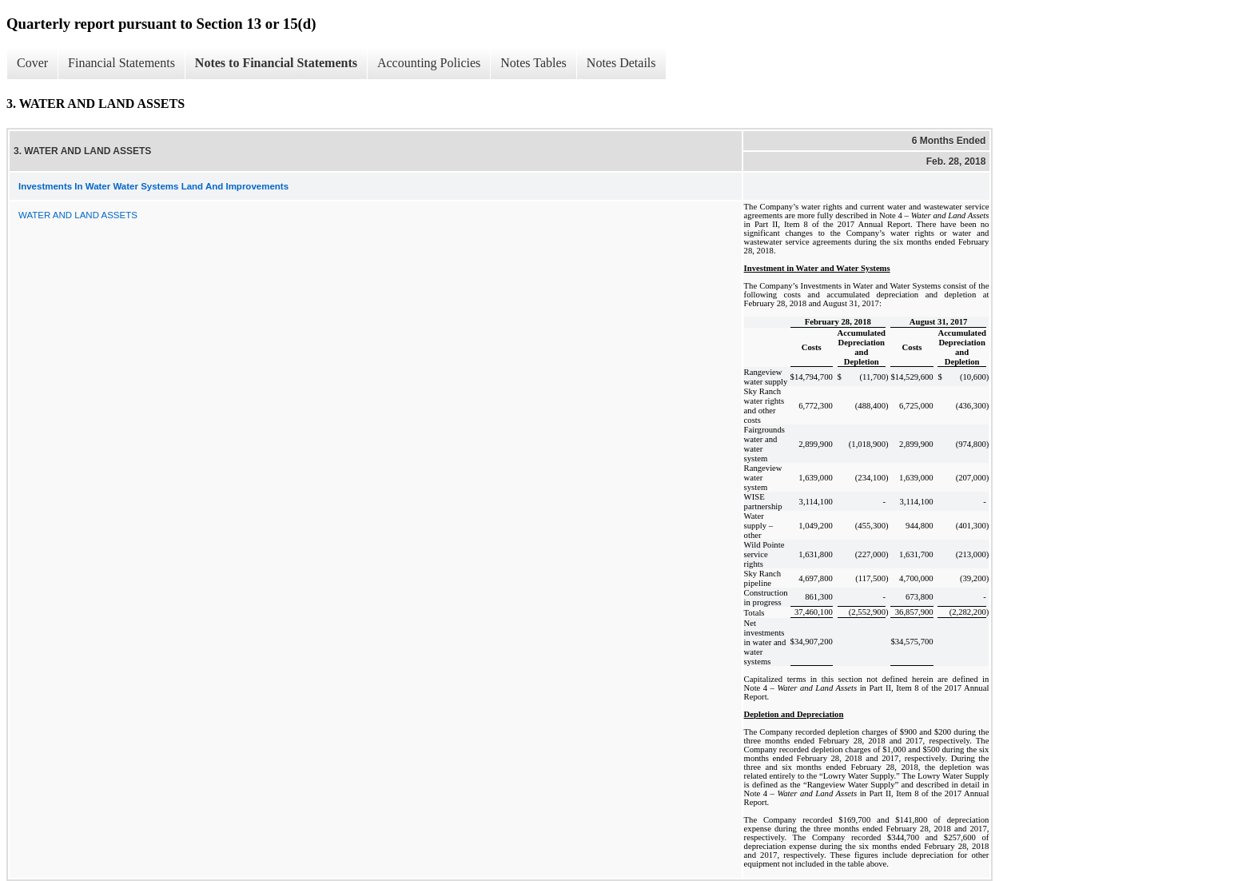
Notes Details (621, 63)
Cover (32, 63)
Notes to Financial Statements (276, 63)
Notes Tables (533, 63)
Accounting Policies (428, 63)
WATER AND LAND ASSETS (77, 215)
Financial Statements (121, 63)
